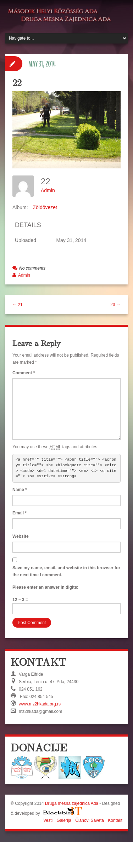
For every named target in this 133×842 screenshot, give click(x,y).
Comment (23, 372)
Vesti (47, 820)
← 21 (17, 304)
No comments (32, 268)
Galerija (64, 820)
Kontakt (115, 820)
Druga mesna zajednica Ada (71, 803)
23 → (115, 304)
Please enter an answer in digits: (45, 587)
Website (20, 536)
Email (19, 513)
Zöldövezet (45, 207)
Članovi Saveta (89, 820)
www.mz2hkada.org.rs (40, 704)
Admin (48, 190)
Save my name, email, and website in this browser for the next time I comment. (66, 571)
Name (19, 489)
